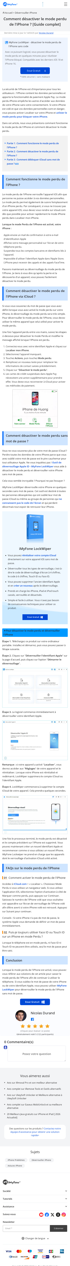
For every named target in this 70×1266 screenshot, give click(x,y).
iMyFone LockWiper (35, 548)
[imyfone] (10, 4)
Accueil (8, 12)
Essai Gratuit (33, 70)
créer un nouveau (23, 585)
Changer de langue (35, 1238)
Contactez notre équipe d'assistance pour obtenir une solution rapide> (36, 1132)
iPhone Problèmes (16, 1160)
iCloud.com (20, 884)
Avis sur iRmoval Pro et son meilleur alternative (32, 1082)
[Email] (26, 1228)
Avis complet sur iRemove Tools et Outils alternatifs (34, 1088)
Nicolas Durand (46, 33)
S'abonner (58, 1228)
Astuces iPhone (15, 1165)
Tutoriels (7, 1198)
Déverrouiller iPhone (26, 12)
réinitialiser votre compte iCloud (39, 555)
